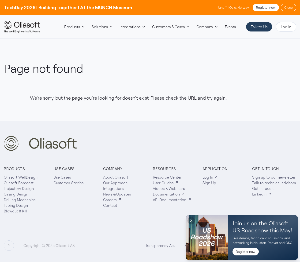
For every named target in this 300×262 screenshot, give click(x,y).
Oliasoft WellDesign (21, 177)
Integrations (133, 26)
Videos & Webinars (169, 188)
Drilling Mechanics (19, 199)
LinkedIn (262, 194)
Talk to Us (259, 26)
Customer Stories (68, 182)
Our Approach (115, 182)
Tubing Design (16, 205)
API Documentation (172, 199)
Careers (112, 199)
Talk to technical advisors (274, 182)
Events (230, 26)
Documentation (169, 194)
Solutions (102, 26)
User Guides (166, 182)
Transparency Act (160, 245)
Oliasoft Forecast (19, 182)
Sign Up (209, 182)
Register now (266, 7)
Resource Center (167, 177)
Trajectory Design (19, 188)
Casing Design (16, 194)
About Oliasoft (115, 177)
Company (207, 26)
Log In (286, 26)
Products (74, 26)
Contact (110, 205)
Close (288, 7)
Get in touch (263, 188)
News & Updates (117, 194)
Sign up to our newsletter (274, 177)
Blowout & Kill (15, 211)
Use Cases (62, 177)
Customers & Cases (171, 26)
